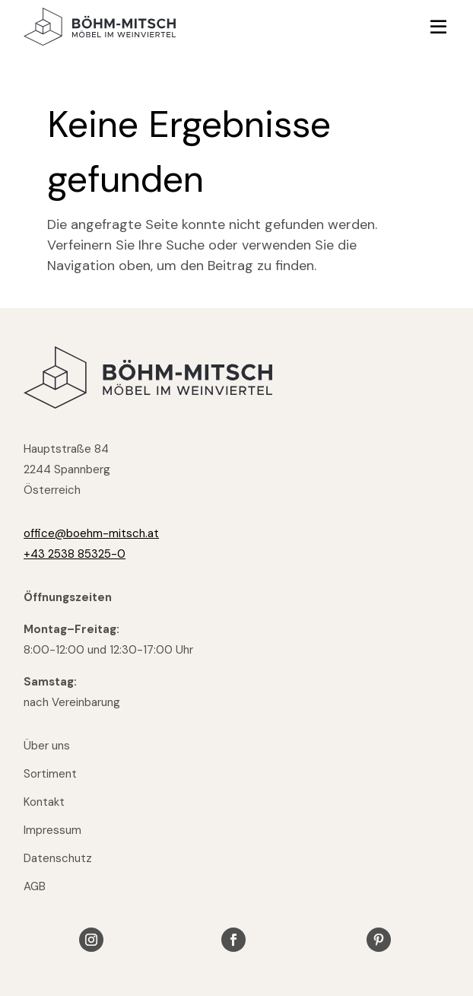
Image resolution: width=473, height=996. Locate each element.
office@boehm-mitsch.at (91, 533)
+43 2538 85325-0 (74, 554)
